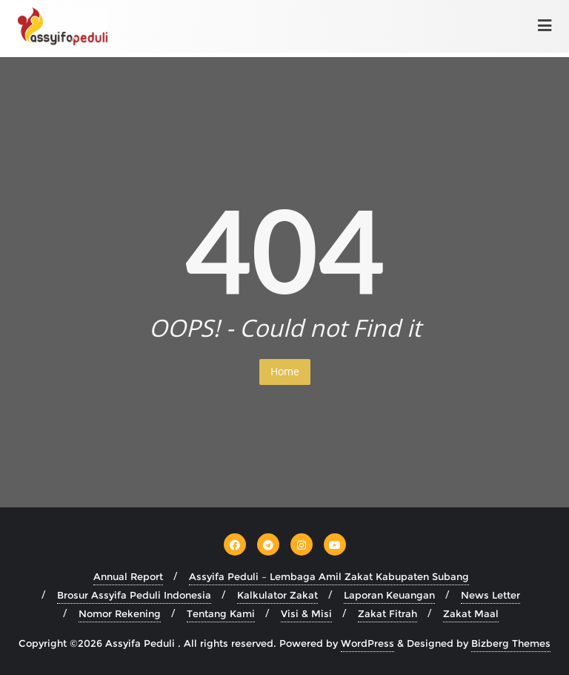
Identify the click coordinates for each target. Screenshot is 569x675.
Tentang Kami (221, 613)
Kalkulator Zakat (277, 595)
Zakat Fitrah (387, 613)
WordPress (367, 643)
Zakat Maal (471, 613)
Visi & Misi (306, 613)
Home (284, 371)
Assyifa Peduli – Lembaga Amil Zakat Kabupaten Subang (329, 576)
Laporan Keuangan (389, 595)
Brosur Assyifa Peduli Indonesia (134, 595)
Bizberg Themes (510, 643)
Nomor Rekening (120, 613)
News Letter (490, 595)
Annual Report (128, 576)
